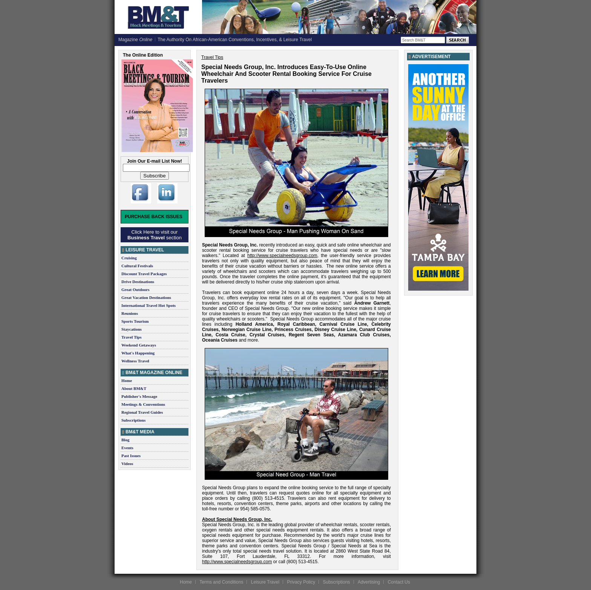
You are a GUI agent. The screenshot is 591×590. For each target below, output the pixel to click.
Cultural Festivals (137, 265)
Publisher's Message (139, 396)
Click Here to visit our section (154, 234)
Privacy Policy (301, 582)
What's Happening (138, 353)
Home (126, 380)
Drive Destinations (137, 281)
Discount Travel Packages (144, 273)
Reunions (129, 313)
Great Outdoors (135, 289)
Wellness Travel (135, 361)
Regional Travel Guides (142, 412)
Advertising (369, 582)
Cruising (129, 258)
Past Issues (131, 455)
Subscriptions (133, 420)
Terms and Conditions (221, 582)
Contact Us (399, 582)
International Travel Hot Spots (148, 305)
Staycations (131, 329)
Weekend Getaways (138, 345)
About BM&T (133, 388)
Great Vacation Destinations (146, 297)
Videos (127, 463)
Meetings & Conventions (143, 404)
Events (127, 447)
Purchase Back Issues (153, 216)
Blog (125, 439)
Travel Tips (131, 337)
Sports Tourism (135, 321)
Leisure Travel (265, 582)
